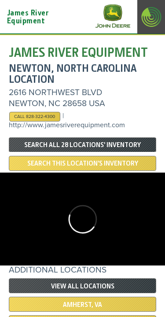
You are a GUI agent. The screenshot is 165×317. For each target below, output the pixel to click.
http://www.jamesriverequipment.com (67, 125)
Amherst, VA (82, 304)
